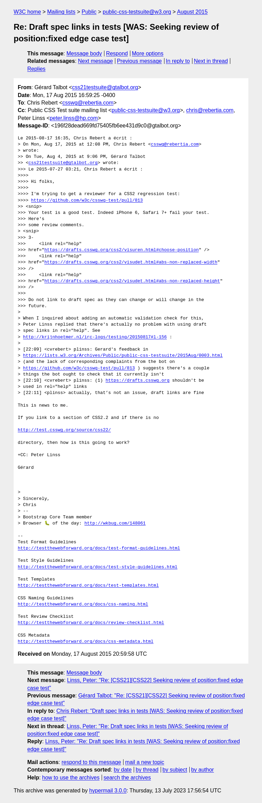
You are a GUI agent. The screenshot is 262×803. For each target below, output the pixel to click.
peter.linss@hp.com (74, 118)
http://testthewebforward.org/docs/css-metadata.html (86, 642)
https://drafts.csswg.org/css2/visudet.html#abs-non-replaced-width (130, 262)
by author (202, 770)
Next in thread (211, 61)
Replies (36, 69)
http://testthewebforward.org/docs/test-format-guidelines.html (99, 548)
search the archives (127, 777)
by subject (174, 770)
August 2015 (192, 12)
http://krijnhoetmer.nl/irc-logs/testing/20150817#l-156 (95, 337)
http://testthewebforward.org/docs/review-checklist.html (91, 623)
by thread (147, 770)
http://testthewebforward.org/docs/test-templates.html (88, 586)
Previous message (139, 61)
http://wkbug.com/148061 (114, 523)
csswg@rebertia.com (88, 103)
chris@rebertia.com (209, 110)
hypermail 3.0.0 (107, 790)
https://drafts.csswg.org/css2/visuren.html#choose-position (121, 250)
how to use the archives (71, 777)
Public (89, 12)
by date (122, 770)
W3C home (27, 12)
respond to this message (91, 762)
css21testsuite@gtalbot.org (105, 87)
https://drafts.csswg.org (137, 381)
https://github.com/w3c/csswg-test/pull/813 (87, 201)
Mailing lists (61, 12)
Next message (95, 61)
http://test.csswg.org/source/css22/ (64, 430)
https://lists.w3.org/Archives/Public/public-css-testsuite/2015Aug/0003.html (123, 356)
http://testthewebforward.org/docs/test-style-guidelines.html (97, 567)
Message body (84, 53)
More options (148, 53)
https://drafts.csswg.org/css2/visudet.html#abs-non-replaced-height (132, 281)
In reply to (178, 61)
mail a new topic (144, 762)
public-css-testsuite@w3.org (137, 12)
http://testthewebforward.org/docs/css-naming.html (83, 604)
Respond (117, 53)
